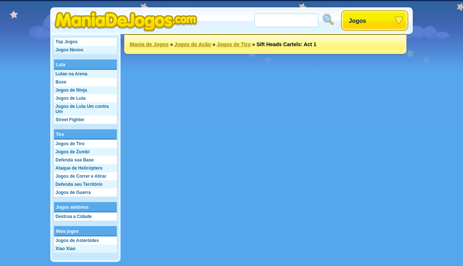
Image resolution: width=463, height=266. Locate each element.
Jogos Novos (69, 49)
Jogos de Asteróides (77, 240)
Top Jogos (66, 41)
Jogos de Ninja (71, 90)
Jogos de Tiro (69, 143)
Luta (60, 64)
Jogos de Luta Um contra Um (82, 109)
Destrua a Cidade (73, 216)
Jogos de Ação (193, 44)
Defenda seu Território (78, 184)
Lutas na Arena (71, 73)
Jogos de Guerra (73, 192)
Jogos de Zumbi (72, 151)
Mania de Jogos (149, 44)
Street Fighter (69, 119)
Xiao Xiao (65, 248)
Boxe (60, 82)
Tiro (60, 134)
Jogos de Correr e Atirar (81, 176)
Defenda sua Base (74, 160)
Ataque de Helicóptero (78, 168)
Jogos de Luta (70, 98)
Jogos (357, 21)
